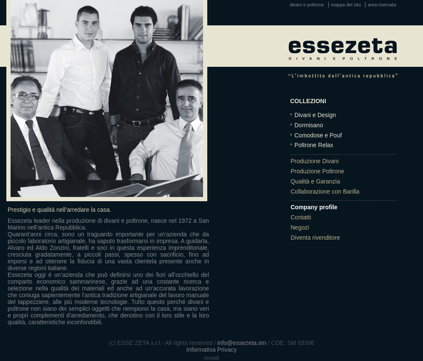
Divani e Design (315, 115)
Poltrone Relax (313, 145)
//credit (211, 358)
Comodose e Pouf (318, 135)
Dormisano (308, 125)
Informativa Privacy (211, 349)
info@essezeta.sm (241, 342)
